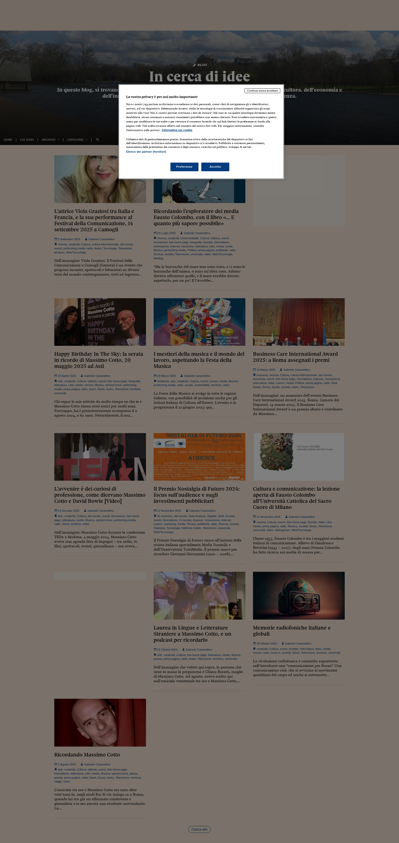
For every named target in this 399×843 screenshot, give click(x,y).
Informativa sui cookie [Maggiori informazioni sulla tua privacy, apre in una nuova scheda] (177, 130)
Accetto (215, 166)
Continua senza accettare (262, 90)
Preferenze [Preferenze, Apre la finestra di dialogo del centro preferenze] (184, 166)
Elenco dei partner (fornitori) (146, 151)
